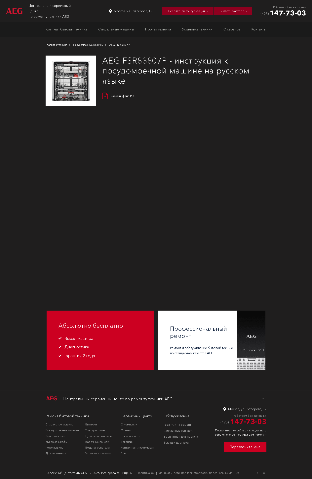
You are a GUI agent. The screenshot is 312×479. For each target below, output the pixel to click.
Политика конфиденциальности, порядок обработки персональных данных (188, 472)
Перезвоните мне (245, 447)
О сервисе (231, 29)
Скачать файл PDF (123, 96)
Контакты (258, 29)
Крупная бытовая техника (66, 29)
